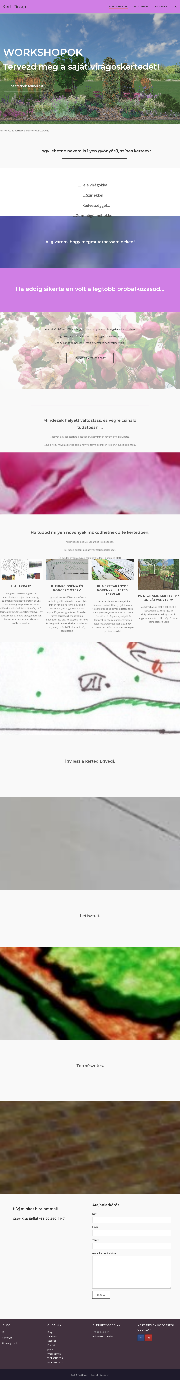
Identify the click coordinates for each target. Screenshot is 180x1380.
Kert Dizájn (15, 6)
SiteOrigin (104, 1374)
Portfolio (141, 6)
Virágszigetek (118, 6)
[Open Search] (176, 7)
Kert (4, 1332)
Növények (7, 1337)
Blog (49, 1332)
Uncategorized (9, 1343)
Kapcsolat (162, 6)
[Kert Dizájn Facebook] (140, 1337)
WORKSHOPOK (55, 1358)
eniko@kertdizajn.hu (102, 1336)
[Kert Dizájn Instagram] (148, 1337)
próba (50, 1349)
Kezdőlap (52, 1340)
